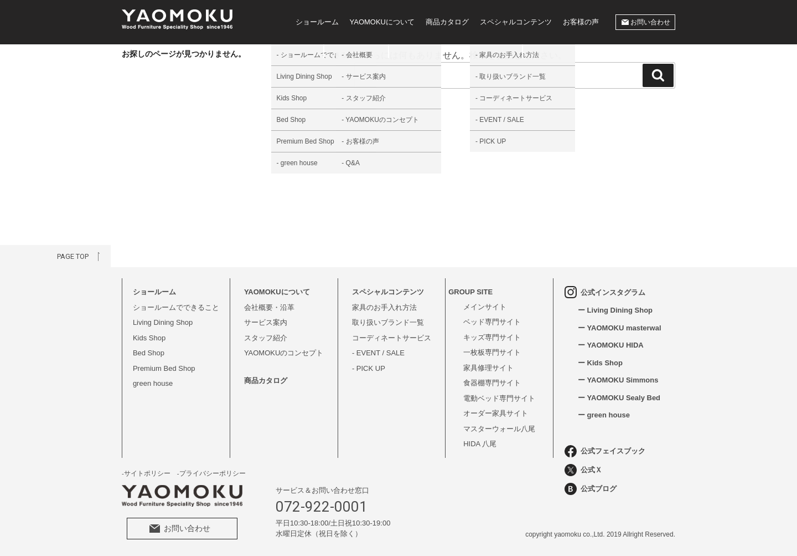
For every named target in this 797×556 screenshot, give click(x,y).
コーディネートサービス (391, 338)
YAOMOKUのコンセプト (284, 353)
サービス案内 (265, 322)
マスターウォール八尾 (499, 429)
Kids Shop (149, 338)
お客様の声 (581, 22)
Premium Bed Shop (164, 368)
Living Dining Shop (163, 322)
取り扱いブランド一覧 (388, 322)
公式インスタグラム (605, 292)
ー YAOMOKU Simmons (618, 380)
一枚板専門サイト (492, 352)
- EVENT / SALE (378, 353)
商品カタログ (447, 22)
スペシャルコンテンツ (516, 22)
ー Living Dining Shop (615, 310)
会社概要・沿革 (269, 307)
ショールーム (317, 22)
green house (153, 383)
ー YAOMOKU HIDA (611, 345)
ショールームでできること (176, 307)
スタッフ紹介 (265, 338)
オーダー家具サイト (495, 413)
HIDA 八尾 (479, 444)
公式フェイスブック (605, 451)
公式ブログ (591, 489)
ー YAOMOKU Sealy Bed (619, 398)
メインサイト (484, 307)
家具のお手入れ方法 (384, 307)
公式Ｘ (583, 470)
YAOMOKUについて (382, 22)
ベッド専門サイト (492, 322)
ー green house (604, 415)
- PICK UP (368, 368)
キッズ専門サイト (492, 337)
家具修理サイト (488, 368)
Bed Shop (148, 353)
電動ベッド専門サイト (499, 398)
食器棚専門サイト (492, 383)
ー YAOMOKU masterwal (619, 328)
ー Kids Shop (600, 363)
